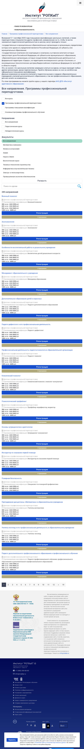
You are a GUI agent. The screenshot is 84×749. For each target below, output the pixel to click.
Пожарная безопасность (12, 478)
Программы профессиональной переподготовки (23, 103)
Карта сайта (18, 714)
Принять (12, 740)
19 (63, 585)
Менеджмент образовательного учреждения (20, 273)
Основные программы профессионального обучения (25, 112)
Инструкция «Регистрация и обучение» (26, 682)
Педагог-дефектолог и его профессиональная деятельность (26, 324)
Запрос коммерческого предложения (26, 700)
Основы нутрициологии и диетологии (17, 427)
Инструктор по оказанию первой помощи (19, 453)
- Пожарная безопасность (24, 30)
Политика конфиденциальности (24, 690)
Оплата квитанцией (20, 695)
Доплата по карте (20, 698)
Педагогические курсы (13, 126)
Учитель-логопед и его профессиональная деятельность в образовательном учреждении (38, 528)
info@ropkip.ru (64, 653)
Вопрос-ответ (19, 685)
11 (48, 585)
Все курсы (9, 98)
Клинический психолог (11, 376)
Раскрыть (42, 181)
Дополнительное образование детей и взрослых (21, 299)
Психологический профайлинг (14, 401)
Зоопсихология (8, 222)
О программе (42, 217)
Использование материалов (23, 709)
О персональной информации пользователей (28, 712)
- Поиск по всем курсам (23, 26)
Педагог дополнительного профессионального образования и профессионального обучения (40, 553)
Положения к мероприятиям (23, 692)
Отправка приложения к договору (25, 703)
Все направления (11, 122)
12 (54, 585)
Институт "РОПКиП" (42, 15)
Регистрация (42, 213)
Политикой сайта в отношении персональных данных (50, 742)
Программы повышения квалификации (20, 108)
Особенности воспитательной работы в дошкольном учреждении (28, 247)
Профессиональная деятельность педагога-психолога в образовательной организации (37, 350)
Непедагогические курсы (14, 131)
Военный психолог (9, 196)
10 (43, 585)
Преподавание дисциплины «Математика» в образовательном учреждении (32, 502)
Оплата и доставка (20, 687)
